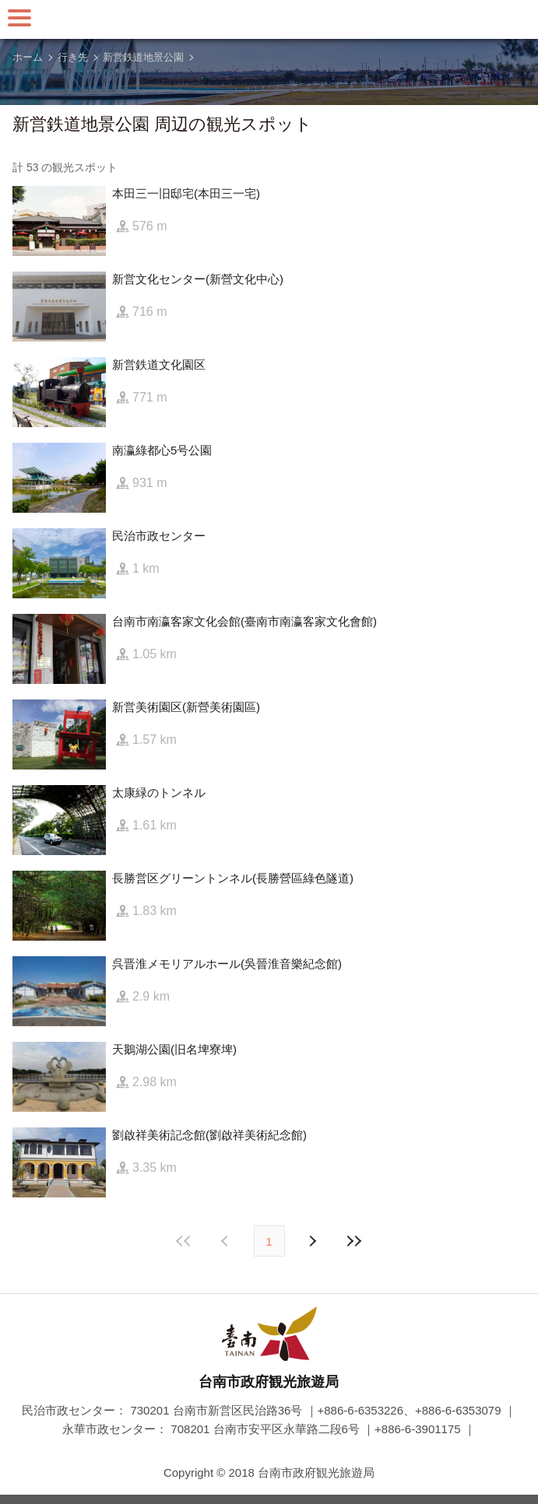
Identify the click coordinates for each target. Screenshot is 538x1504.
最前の (183, 1241)
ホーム (27, 57)
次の (226, 1241)
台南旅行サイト (269, 19)
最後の (354, 1241)
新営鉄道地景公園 (143, 57)
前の (312, 1241)
